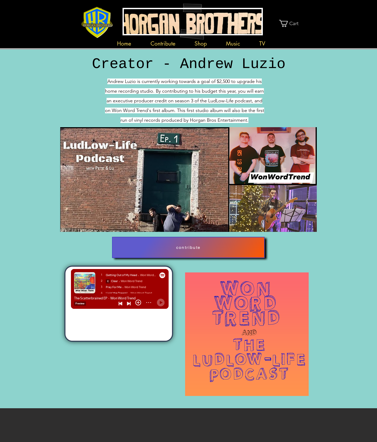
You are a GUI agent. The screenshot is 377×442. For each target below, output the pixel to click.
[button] (293, 23)
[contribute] (188, 247)
